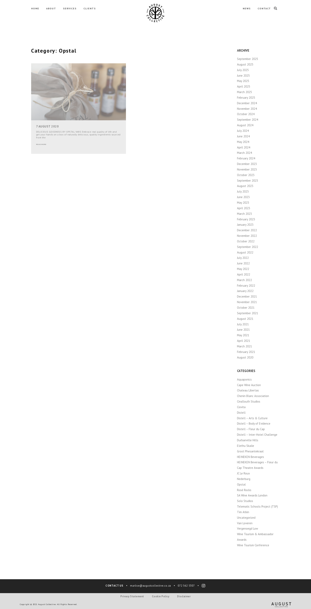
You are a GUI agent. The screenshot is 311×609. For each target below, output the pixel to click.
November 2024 (247, 109)
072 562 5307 (186, 585)
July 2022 (243, 258)
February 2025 (246, 97)
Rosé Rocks (244, 490)
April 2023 (243, 208)
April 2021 (243, 341)
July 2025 (243, 70)
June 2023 (243, 197)
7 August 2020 (47, 126)
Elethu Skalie (245, 446)
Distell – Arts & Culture (252, 418)
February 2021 (246, 352)
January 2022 (245, 291)
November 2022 (247, 236)
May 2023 (243, 202)
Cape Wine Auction (249, 385)
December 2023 (247, 164)
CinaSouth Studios (248, 401)
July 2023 (243, 191)
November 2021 (247, 302)
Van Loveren (244, 523)
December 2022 (247, 230)
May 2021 (243, 335)
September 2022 (247, 247)
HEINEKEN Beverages (250, 457)
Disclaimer (184, 596)
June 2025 (243, 75)
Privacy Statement (132, 596)
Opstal (241, 484)
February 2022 (246, 285)
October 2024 (245, 114)
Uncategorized (246, 517)
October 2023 (245, 175)
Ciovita (241, 407)
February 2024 (246, 158)
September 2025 (247, 59)
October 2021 (245, 307)
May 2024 (243, 142)
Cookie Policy (160, 596)
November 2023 (247, 169)
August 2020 (245, 357)
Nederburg (243, 479)
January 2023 (245, 224)
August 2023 (245, 186)
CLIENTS (90, 8)
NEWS (247, 8)
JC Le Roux (243, 473)
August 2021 (245, 319)
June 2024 (243, 136)
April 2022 (243, 274)
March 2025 (244, 92)
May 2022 (243, 269)
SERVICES (70, 8)
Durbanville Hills (247, 440)
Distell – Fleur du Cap (251, 429)
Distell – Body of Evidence (253, 423)
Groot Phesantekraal (250, 451)
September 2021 (247, 313)
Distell (241, 412)
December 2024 (247, 103)
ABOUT (51, 8)
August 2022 (245, 252)
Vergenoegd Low (247, 528)
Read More (41, 144)
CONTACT (264, 8)
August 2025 (245, 64)
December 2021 (247, 296)
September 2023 (247, 180)
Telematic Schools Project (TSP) (257, 506)
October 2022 (245, 241)
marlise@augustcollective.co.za (150, 585)
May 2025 (243, 81)
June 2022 (243, 263)
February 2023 (246, 219)
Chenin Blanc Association (253, 396)
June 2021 (243, 329)
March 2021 (244, 346)
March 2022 (244, 280)
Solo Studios (245, 501)
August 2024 (245, 125)
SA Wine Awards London (252, 495)
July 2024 (243, 131)
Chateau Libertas (248, 390)
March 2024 (244, 153)
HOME (35, 8)
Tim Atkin (243, 512)
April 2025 (243, 86)
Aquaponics (244, 379)
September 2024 (247, 119)
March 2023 (244, 214)
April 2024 (243, 147)
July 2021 (243, 324)
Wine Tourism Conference (253, 545)
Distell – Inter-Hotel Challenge (257, 435)
